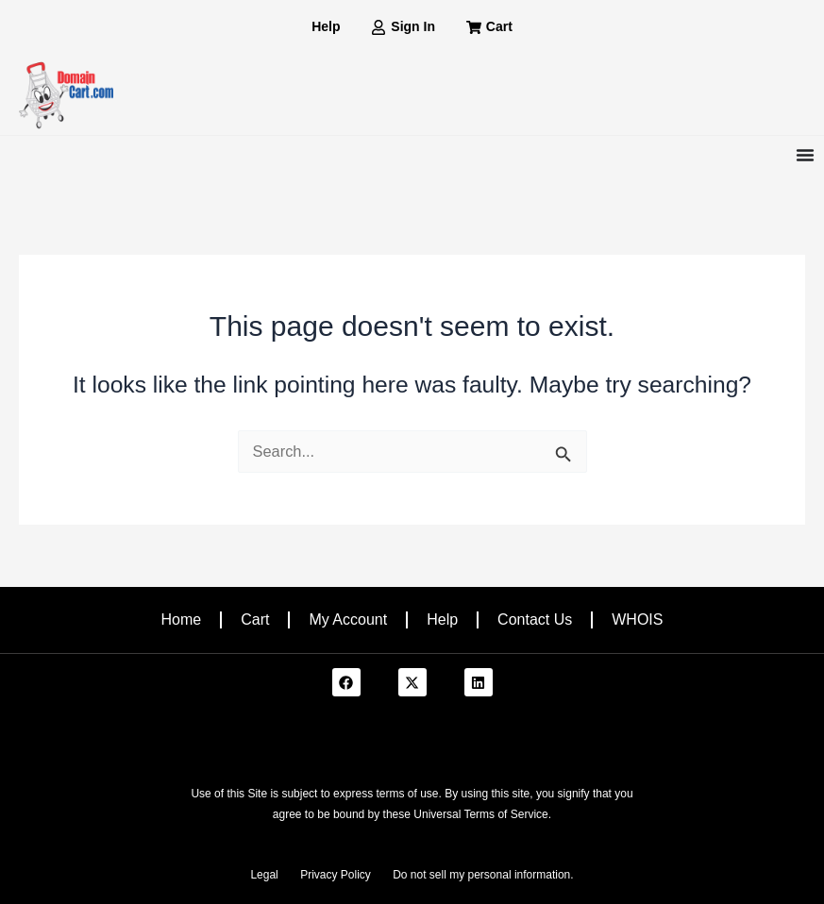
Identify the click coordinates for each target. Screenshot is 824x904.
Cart (255, 619)
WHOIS (637, 619)
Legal (263, 874)
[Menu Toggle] (805, 154)
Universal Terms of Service (480, 814)
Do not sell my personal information (481, 874)
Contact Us (534, 619)
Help (442, 619)
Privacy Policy (335, 874)
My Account (348, 619)
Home (181, 619)
